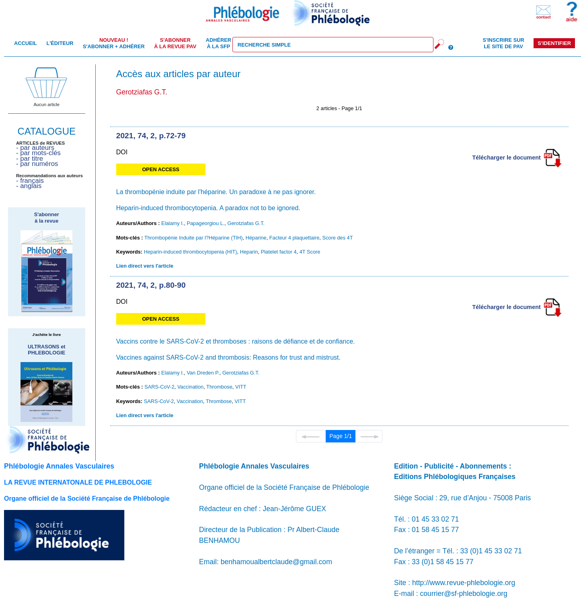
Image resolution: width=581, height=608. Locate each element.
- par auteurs (35, 147)
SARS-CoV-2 (159, 387)
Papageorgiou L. (205, 223)
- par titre (29, 158)
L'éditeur (59, 43)
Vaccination (190, 387)
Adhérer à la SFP (218, 43)
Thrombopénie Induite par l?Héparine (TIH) (193, 238)
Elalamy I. (172, 223)
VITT (240, 387)
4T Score (310, 252)
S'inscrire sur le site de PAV (503, 43)
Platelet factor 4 (279, 252)
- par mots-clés (38, 153)
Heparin (249, 252)
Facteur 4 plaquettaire (294, 238)
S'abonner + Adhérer (114, 43)
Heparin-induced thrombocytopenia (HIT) (190, 252)
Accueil (25, 43)
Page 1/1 (340, 436)
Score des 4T (337, 238)
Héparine (256, 238)
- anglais (28, 186)
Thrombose (219, 387)
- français (30, 180)
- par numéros (37, 164)
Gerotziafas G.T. (245, 223)
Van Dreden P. (203, 373)
